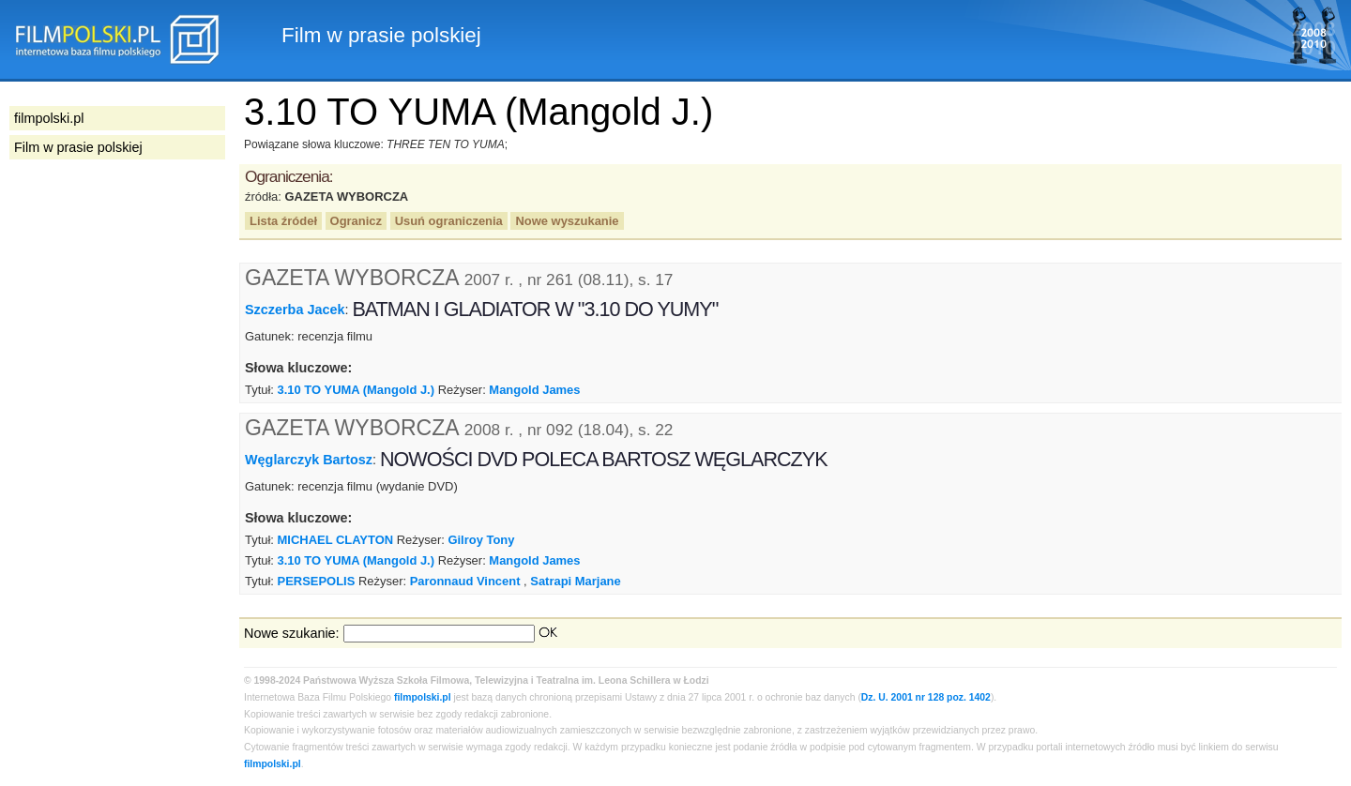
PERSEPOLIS (317, 581)
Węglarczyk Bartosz (308, 459)
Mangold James (534, 390)
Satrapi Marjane (575, 581)
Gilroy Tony (481, 540)
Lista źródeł (283, 221)
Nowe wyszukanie (566, 221)
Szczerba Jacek (294, 309)
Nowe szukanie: (292, 633)
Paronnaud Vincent (465, 581)
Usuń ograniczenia (449, 221)
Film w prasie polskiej (78, 147)
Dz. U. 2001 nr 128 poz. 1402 (926, 697)
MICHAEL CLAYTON (336, 540)
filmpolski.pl (422, 697)
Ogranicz (356, 221)
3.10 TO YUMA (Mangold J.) (356, 390)
